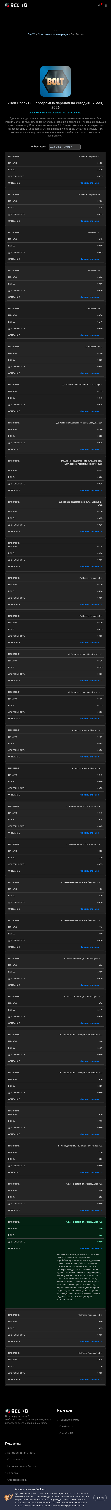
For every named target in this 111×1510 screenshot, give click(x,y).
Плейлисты (65, 1426)
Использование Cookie (20, 1466)
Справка (11, 1473)
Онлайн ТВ (65, 1433)
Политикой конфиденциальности (67, 1505)
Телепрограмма (68, 1419)
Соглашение (14, 1459)
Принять (100, 1497)
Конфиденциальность (20, 1452)
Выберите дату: (38, 146)
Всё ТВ (31, 34)
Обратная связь (16, 1479)
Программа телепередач (53, 34)
